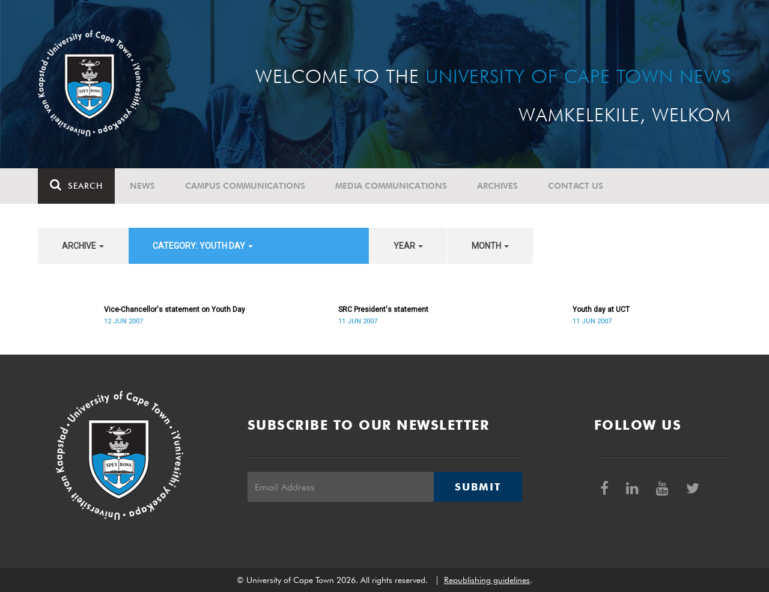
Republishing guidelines (487, 580)
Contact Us (575, 186)
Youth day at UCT (601, 309)
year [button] (408, 246)
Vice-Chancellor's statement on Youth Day (174, 309)
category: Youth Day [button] (203, 246)
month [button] (490, 246)
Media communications (391, 186)
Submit (477, 487)
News (142, 186)
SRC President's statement (383, 309)
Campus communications (245, 186)
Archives (497, 186)
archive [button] (83, 246)
